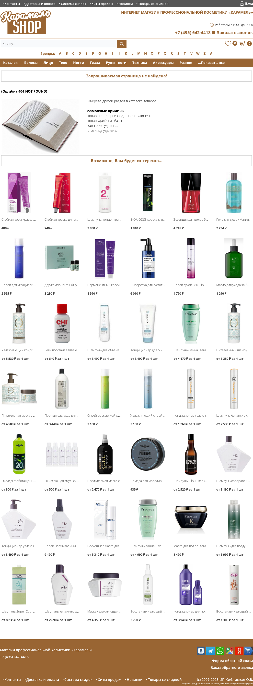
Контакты (12, 3)
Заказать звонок (235, 32)
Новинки (125, 3)
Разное (186, 62)
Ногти (78, 62)
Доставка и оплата (40, 3)
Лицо (48, 62)
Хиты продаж (102, 3)
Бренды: (47, 53)
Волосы (31, 62)
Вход (249, 3)
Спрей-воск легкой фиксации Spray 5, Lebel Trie (122, 415)
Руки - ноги (116, 62)
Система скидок (73, 3)
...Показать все (211, 62)
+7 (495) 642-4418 (193, 32)
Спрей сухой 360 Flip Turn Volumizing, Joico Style (208, 285)
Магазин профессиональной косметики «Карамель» (46, 650)
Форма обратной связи (232, 660)
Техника (139, 62)
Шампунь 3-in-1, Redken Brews (195, 481)
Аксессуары (163, 62)
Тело (63, 62)
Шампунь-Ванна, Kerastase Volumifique (202, 350)
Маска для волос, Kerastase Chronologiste (203, 546)
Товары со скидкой (153, 3)
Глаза (95, 62)
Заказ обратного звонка (232, 667)
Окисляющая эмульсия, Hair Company (72, 481)
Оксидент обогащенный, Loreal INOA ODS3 (33, 481)
